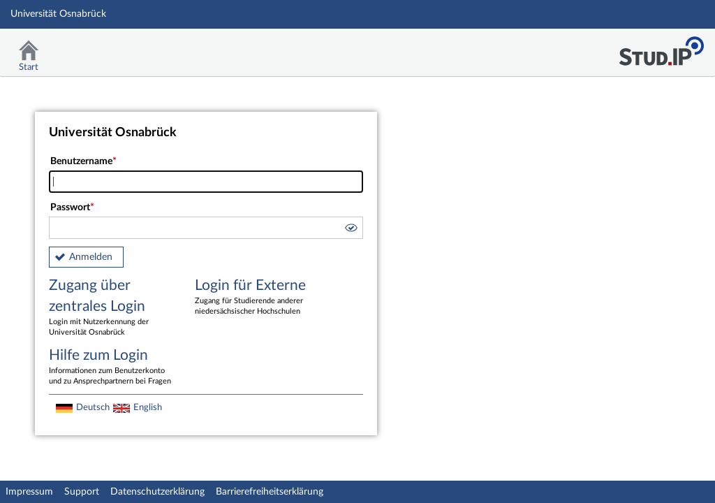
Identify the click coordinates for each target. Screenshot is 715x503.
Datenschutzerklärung (157, 492)
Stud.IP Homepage (661, 47)
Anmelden (90, 257)
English (147, 407)
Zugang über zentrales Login (112, 308)
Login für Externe (257, 297)
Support (81, 492)
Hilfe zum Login (112, 367)
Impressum (29, 492)
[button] (350, 230)
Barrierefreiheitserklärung (269, 492)
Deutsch (93, 407)
